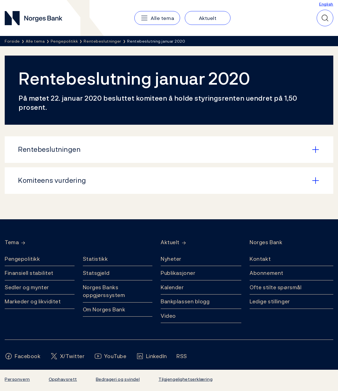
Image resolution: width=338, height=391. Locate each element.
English (326, 4)
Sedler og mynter (27, 287)
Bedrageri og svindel (118, 379)
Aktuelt (170, 242)
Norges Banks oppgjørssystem (104, 291)
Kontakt (260, 259)
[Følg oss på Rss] (181, 356)
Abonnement (266, 273)
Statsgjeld (96, 273)
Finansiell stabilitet (29, 273)
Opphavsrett (63, 379)
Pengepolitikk (22, 259)
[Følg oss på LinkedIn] (151, 356)
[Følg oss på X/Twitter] (67, 356)
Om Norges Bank (104, 309)
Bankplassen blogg (185, 301)
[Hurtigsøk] (325, 18)
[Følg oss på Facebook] (23, 356)
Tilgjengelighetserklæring (185, 379)
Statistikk (95, 259)
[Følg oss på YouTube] (110, 356)
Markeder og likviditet (33, 301)
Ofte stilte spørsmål (275, 287)
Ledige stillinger (270, 301)
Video (168, 316)
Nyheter (171, 259)
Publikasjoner (178, 273)
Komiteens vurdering (52, 180)
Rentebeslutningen (49, 149)
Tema (12, 242)
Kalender (172, 287)
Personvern (17, 379)
